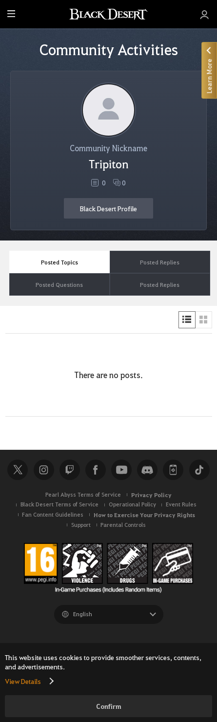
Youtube (121, 470)
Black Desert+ (173, 470)
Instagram (44, 470)
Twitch (69, 470)
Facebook (95, 470)
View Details (23, 681)
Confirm (108, 706)
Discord (147, 470)
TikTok (199, 470)
